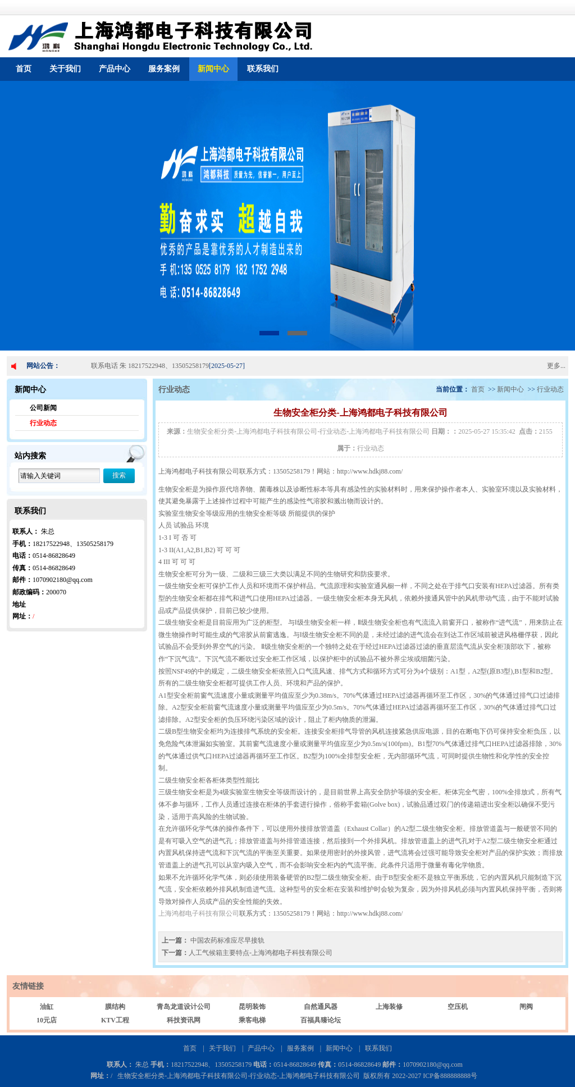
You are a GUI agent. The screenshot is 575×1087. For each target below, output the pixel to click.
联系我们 (263, 69)
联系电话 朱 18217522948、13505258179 (150, 366)
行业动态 (43, 423)
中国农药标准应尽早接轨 (226, 940)
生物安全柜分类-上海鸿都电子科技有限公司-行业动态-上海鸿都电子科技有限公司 (308, 431)
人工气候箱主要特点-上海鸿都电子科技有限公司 (260, 953)
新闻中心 (213, 69)
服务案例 (164, 69)
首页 (23, 69)
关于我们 (65, 69)
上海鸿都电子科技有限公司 (198, 913)
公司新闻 (43, 408)
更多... (556, 366)
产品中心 (114, 69)
